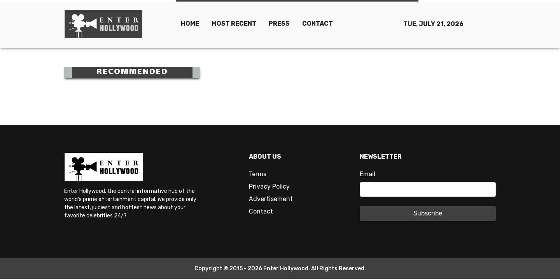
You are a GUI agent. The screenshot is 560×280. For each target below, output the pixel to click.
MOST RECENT (234, 23)
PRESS (279, 23)
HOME (190, 23)
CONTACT (317, 23)
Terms (257, 174)
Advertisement (271, 199)
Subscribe (427, 213)
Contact (261, 211)
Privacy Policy (269, 186)
